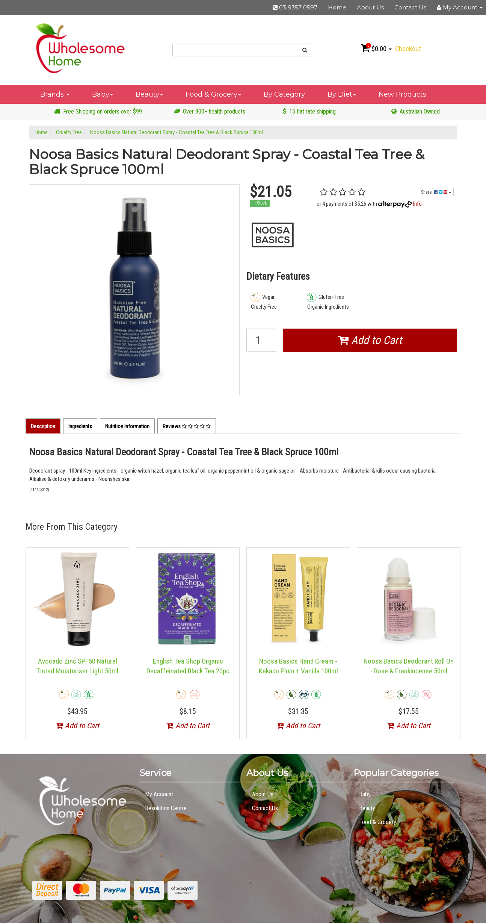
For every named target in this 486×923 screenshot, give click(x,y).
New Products (402, 94)
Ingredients (80, 426)
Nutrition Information (127, 426)
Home (337, 7)
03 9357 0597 (295, 7)
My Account (159, 794)
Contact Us (410, 7)
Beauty (149, 94)
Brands (54, 94)
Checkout (408, 49)
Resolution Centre (166, 808)
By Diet (342, 94)
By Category (284, 94)
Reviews (187, 426)
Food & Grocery (213, 94)
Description (43, 426)
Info (417, 203)
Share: (436, 192)
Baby (102, 94)
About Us (370, 7)
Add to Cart (370, 340)
